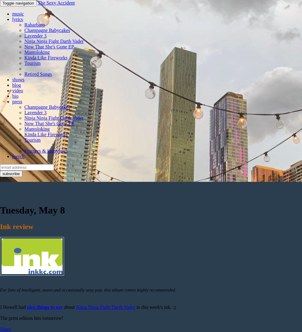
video (17, 90)
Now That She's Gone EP (49, 46)
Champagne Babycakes (47, 30)
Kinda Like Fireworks (45, 57)
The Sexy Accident (56, 2)
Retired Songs (38, 74)
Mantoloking (37, 52)
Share (5, 329)
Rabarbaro (34, 24)
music (18, 13)
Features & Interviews (46, 151)
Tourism (32, 63)
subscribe (11, 173)
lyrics (17, 19)
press (17, 101)
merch (18, 156)
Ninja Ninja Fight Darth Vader (54, 41)
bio (15, 96)
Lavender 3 (35, 35)
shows (18, 79)
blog (16, 85)
